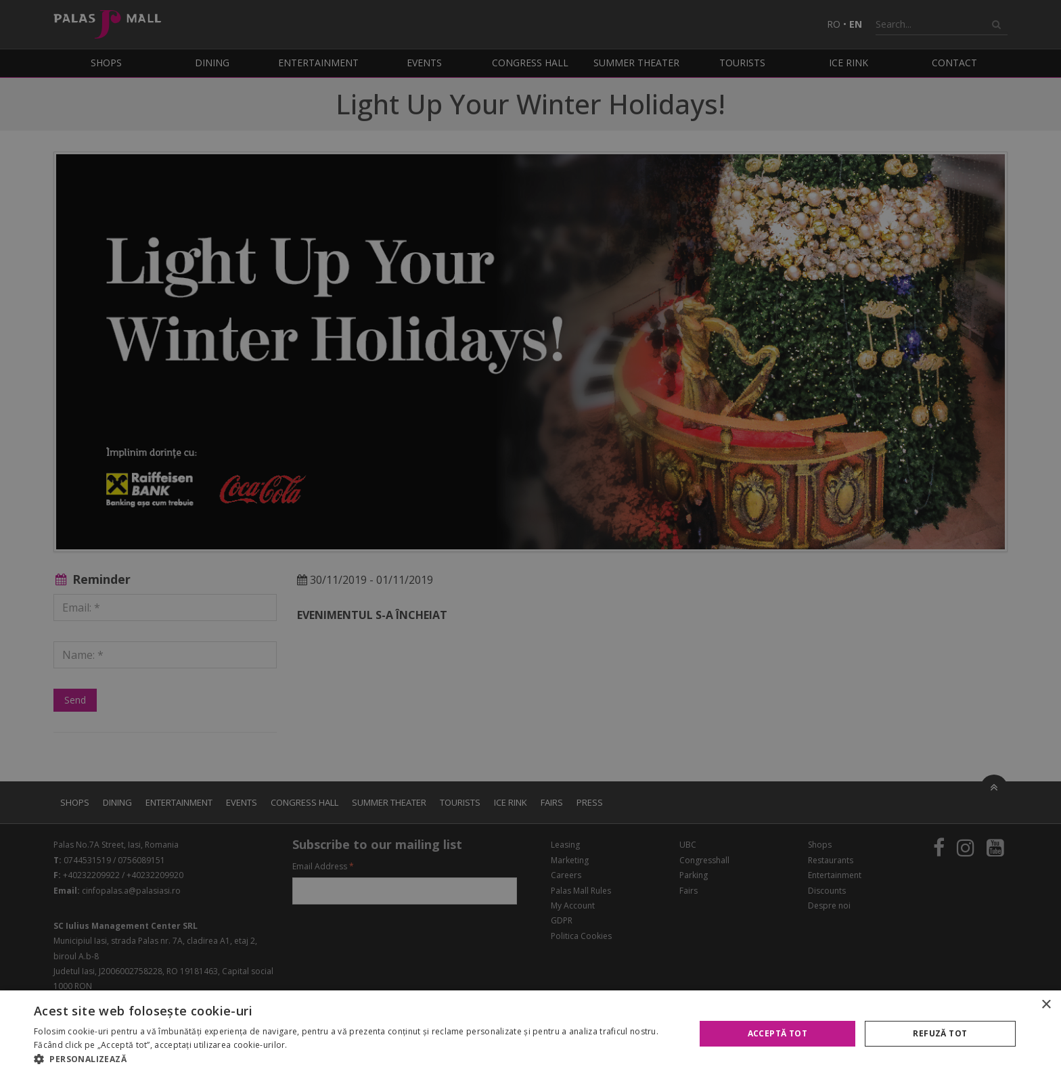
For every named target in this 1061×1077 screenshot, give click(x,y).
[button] (354, 1059)
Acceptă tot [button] (777, 1033)
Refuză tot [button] (940, 1033)
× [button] (1046, 1005)
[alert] (530, 538)
